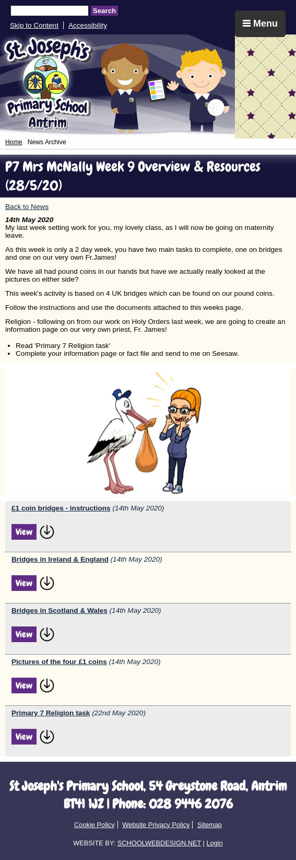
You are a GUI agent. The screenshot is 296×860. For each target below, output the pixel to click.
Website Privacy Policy (156, 825)
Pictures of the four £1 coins (59, 662)
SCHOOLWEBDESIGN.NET (159, 843)
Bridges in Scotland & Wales (59, 610)
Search (104, 11)
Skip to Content (34, 25)
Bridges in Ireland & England (60, 559)
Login (214, 843)
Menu (260, 23)
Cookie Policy (94, 825)
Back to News (27, 207)
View (24, 532)
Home (13, 142)
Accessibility (87, 25)
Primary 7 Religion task (50, 713)
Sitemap (209, 825)
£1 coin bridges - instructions (61, 508)
